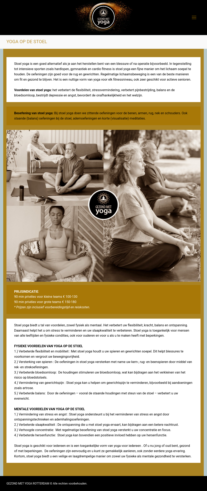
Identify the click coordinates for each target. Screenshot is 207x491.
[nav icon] (194, 17)
